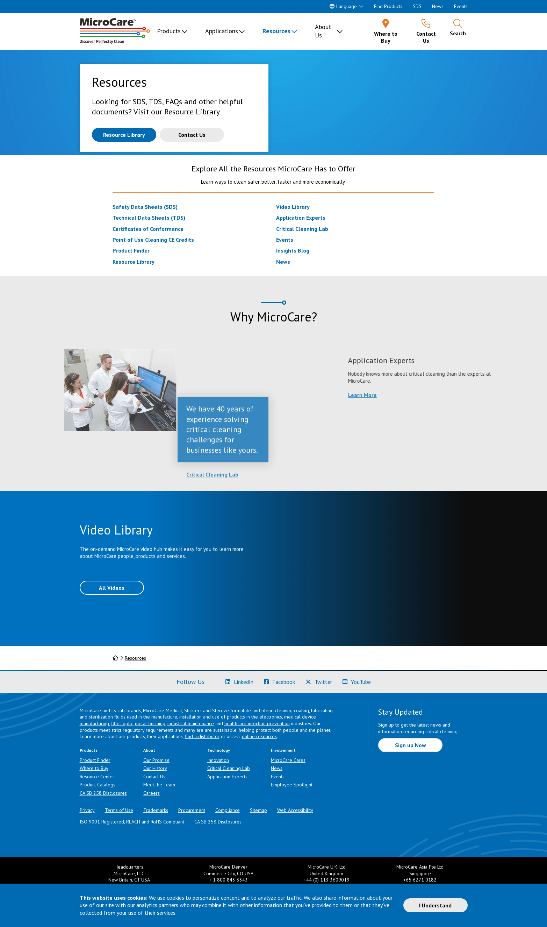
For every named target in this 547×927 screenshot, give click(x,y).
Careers (151, 793)
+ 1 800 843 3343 (228, 880)
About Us (323, 31)
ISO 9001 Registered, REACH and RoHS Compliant (132, 822)
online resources (259, 736)
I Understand (435, 905)
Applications (221, 31)
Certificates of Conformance (148, 228)
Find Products (388, 6)
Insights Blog (292, 250)
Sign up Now (410, 745)
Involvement (283, 750)
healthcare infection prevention (257, 723)
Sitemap (258, 810)
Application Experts (300, 217)
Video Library (293, 206)
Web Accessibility (295, 810)
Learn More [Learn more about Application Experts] (441, 394)
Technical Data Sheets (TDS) (149, 217)
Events (461, 6)
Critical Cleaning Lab (302, 228)
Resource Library (133, 261)
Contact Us (154, 776)
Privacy (87, 810)
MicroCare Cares (288, 760)
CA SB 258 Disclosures (103, 793)
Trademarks (155, 810)
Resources (276, 31)
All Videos (111, 587)
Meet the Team (159, 784)
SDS (417, 6)
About (149, 750)
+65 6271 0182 (420, 880)
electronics (270, 717)
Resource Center (97, 776)
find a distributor (202, 736)
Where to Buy (94, 768)
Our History (155, 768)
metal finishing (150, 723)
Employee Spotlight (291, 784)
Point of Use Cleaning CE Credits (153, 239)
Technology (218, 750)
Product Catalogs (97, 784)
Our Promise (156, 760)
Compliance (227, 810)
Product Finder (131, 250)
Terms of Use (119, 810)
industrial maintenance (190, 723)
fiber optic (122, 723)
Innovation (218, 760)
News (438, 6)
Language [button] (343, 6)
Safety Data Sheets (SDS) (145, 206)
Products (169, 31)
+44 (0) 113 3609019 (327, 880)
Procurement (191, 810)
